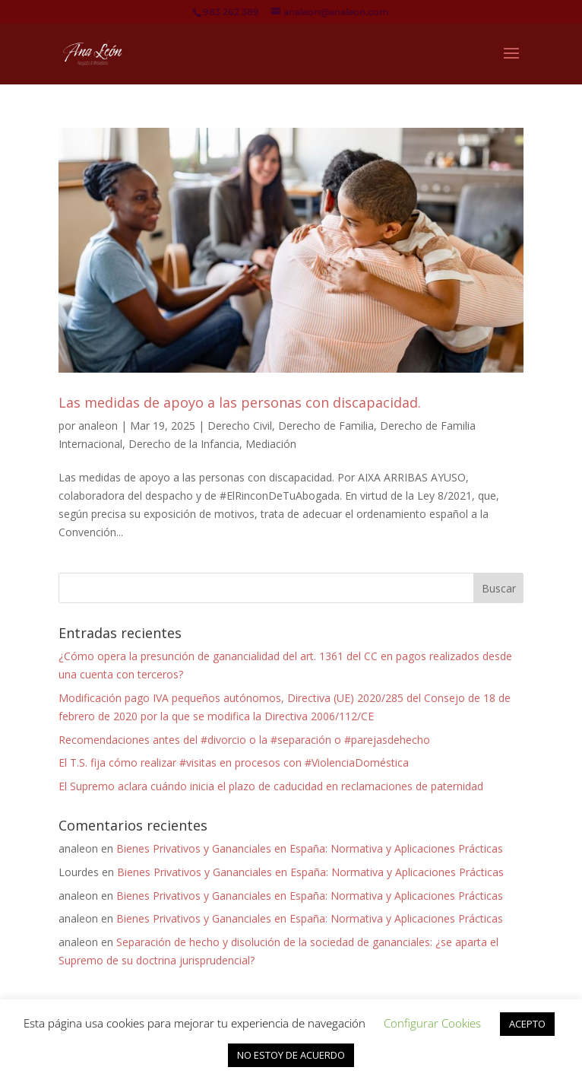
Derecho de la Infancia (183, 444)
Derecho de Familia (326, 425)
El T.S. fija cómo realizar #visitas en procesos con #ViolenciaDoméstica (234, 762)
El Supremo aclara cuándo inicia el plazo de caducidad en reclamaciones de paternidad (271, 786)
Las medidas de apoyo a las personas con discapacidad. (240, 402)
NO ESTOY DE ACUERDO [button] (291, 1055)
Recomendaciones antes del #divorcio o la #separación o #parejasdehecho (244, 739)
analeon (98, 425)
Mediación (270, 444)
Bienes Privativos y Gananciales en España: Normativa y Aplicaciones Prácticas (309, 848)
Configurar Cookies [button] (432, 1023)
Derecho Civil (239, 425)
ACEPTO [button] (527, 1024)
